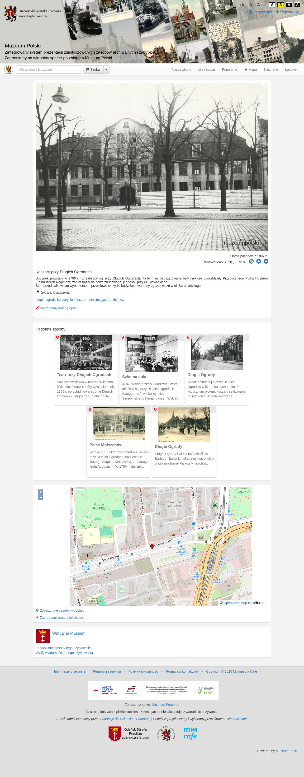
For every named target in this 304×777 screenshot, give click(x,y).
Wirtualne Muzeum (69, 633)
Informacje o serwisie (70, 671)
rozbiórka (116, 300)
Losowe (291, 69)
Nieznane (271, 69)
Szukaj (93, 69)
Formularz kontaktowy (182, 671)
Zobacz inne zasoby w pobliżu (60, 610)
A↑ (259, 5)
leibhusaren (78, 300)
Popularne (229, 69)
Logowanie (260, 12)
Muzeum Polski (287, 751)
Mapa (250, 69)
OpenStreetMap (235, 603)
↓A (241, 5)
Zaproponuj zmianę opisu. (57, 308)
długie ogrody (45, 300)
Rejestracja (287, 12)
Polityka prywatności (143, 671)
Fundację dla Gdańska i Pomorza (124, 719)
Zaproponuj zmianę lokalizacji (60, 617)
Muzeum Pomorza (165, 705)
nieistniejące (98, 300)
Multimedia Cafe (235, 719)
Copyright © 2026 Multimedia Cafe (231, 671)
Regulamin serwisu (107, 671)
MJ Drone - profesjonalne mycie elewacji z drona (262, 763)
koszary (62, 300)
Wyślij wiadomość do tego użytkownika (64, 653)
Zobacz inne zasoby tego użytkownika (64, 648)
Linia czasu (206, 69)
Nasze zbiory (181, 69)
